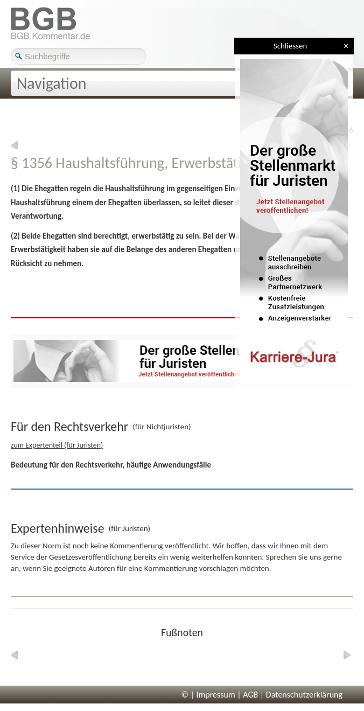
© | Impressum (208, 694)
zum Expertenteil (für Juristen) (57, 445)
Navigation (52, 83)
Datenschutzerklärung (304, 694)
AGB (250, 694)
